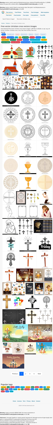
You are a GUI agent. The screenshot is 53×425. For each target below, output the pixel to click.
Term (24, 401)
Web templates (45, 12)
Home (3, 23)
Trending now (10, 34)
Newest (17, 34)
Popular (37, 34)
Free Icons (9, 15)
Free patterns (34, 15)
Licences (19, 401)
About (33, 401)
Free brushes (17, 15)
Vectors (8, 23)
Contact (38, 401)
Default (3, 34)
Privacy (29, 401)
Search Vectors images (8, 19)
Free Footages (35, 12)
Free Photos (18, 12)
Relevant (31, 34)
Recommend (24, 34)
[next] (39, 374)
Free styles (26, 15)
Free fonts (26, 12)
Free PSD (42, 15)
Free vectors (9, 12)
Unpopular (43, 34)
